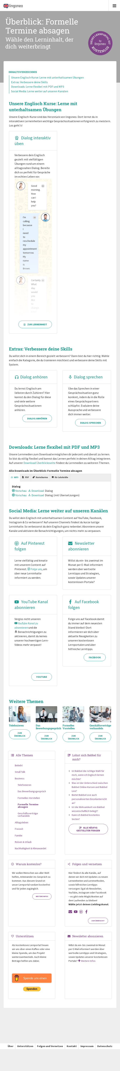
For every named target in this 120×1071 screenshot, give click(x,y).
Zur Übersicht (98, 924)
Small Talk (20, 775)
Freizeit (19, 832)
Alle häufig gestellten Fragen (88, 832)
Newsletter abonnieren (81, 550)
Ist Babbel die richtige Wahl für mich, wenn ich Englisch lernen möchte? (88, 778)
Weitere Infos (42, 900)
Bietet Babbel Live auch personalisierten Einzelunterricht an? (89, 802)
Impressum (87, 1049)
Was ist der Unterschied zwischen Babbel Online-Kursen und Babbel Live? (90, 790)
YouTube (41, 680)
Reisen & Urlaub (23, 845)
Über (10, 1049)
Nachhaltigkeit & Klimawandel (30, 851)
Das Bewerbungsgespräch (46, 730)
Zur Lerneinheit (35, 324)
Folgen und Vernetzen (50, 1049)
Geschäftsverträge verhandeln (100, 730)
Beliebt (19, 768)
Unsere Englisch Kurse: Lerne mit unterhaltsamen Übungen (47, 77)
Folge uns (34, 573)
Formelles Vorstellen (69, 730)
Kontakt (72, 1049)
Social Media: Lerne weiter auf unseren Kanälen (39, 91)
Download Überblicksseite (39, 467)
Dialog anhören (31, 377)
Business (20, 781)
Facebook (95, 680)
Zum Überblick (19, 737)
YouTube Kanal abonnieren (31, 608)
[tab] (14, 482)
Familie (18, 838)
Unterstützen (25, 1049)
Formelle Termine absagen (28, 809)
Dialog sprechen (85, 377)
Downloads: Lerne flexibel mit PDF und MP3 (37, 86)
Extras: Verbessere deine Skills (29, 82)
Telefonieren (16, 728)
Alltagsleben (21, 825)
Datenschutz (104, 1049)
